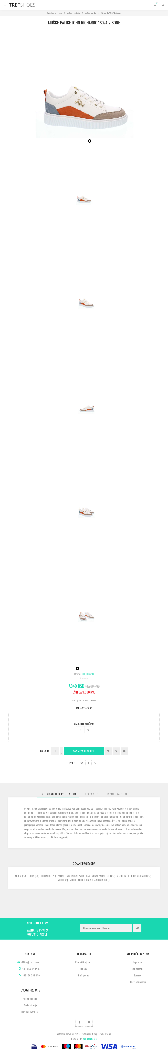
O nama (83, 969)
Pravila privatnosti (30, 1011)
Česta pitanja (30, 1005)
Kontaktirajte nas (84, 962)
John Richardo (88, 673)
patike (61, 876)
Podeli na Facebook (88, 763)
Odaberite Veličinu (84, 723)
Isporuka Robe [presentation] (117, 794)
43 (88, 730)
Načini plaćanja (30, 998)
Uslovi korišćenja (137, 982)
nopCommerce (90, 1039)
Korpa (157, 3)
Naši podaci (84, 975)
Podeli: (73, 763)
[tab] (58, 793)
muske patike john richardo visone (88, 880)
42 (79, 730)
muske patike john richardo (132, 876)
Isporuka (137, 962)
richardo (46, 876)
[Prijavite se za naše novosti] (106, 928)
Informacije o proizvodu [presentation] (58, 794)
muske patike (78, 876)
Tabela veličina (84, 707)
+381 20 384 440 (31, 975)
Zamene (137, 975)
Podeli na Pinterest (95, 763)
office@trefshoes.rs (31, 962)
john (31, 876)
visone (61, 880)
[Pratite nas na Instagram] (89, 1023)
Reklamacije (138, 969)
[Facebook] (79, 1023)
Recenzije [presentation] (91, 794)
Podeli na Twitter (82, 763)
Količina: (45, 751)
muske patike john (101, 876)
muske (18, 876)
